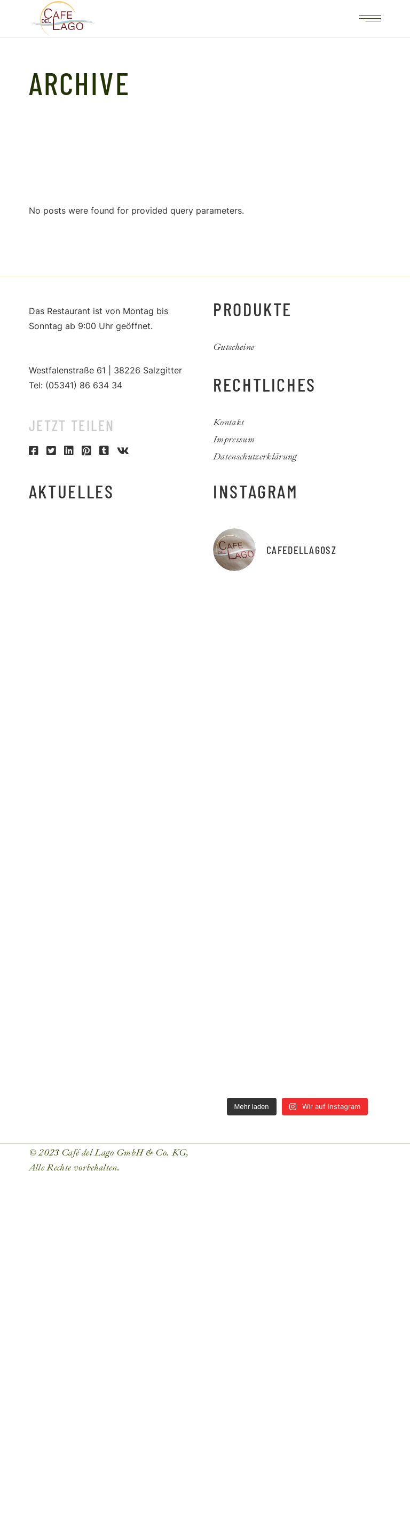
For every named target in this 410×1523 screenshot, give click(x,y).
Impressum (234, 439)
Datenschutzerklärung (255, 456)
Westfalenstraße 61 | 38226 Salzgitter (105, 370)
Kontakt (228, 422)
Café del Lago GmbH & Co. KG (123, 1152)
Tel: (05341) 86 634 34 (75, 385)
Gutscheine (233, 347)
